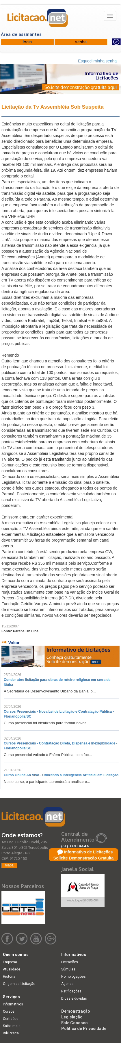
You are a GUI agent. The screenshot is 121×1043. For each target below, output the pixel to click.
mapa (9, 865)
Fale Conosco (74, 1022)
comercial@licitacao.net (85, 851)
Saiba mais (12, 1026)
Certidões (10, 1019)
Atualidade (11, 969)
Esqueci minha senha (97, 61)
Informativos (13, 1004)
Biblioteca (11, 1033)
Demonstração (75, 1011)
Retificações (71, 991)
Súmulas (68, 969)
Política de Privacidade (83, 1028)
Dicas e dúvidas (74, 998)
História (9, 977)
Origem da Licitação (19, 984)
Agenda (67, 984)
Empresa (10, 962)
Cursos (8, 1011)
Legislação (72, 1017)
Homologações (73, 977)
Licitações (69, 962)
